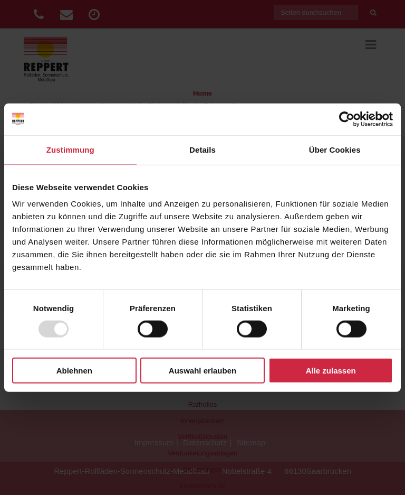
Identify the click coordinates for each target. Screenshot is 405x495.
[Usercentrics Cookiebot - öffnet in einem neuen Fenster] (347, 119)
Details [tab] (202, 149)
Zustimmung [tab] (70, 149)
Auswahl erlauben (202, 370)
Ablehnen (74, 370)
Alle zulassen (331, 370)
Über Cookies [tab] (335, 149)
